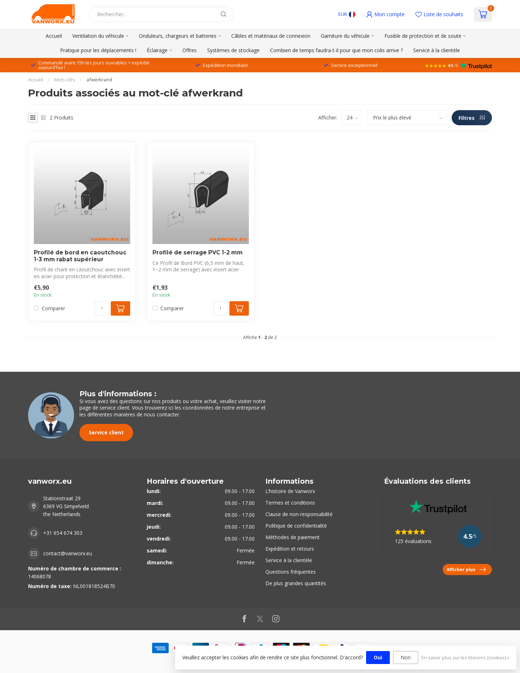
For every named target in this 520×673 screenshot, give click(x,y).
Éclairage (157, 50)
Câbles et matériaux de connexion (270, 35)
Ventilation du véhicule (98, 35)
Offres (189, 50)
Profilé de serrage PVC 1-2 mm (197, 252)
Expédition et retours (289, 548)
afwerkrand (99, 79)
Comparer (53, 308)
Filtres (472, 117)
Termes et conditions (290, 502)
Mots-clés (64, 79)
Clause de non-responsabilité (299, 514)
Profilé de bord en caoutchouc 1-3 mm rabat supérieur (80, 255)
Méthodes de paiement (292, 537)
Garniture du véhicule (345, 35)
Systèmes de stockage (233, 50)
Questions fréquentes (290, 571)
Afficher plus (466, 569)
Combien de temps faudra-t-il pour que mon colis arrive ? (336, 50)
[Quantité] (102, 308)
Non (406, 657)
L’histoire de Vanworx (290, 491)
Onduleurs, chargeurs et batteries (177, 35)
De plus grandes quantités (295, 583)
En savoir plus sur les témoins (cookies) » (465, 658)
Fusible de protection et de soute (422, 35)
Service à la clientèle (436, 50)
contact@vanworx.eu (67, 553)
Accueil (54, 35)
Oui (378, 657)
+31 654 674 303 (62, 532)
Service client (106, 432)
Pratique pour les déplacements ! (98, 50)
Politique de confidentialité (296, 525)
